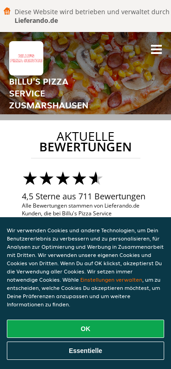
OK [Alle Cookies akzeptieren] (85, 328)
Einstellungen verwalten (111, 279)
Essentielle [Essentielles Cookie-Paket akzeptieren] (85, 350)
